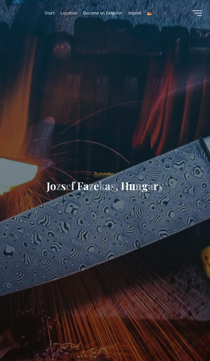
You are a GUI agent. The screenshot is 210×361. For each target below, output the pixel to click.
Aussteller (104, 174)
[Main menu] (197, 13)
